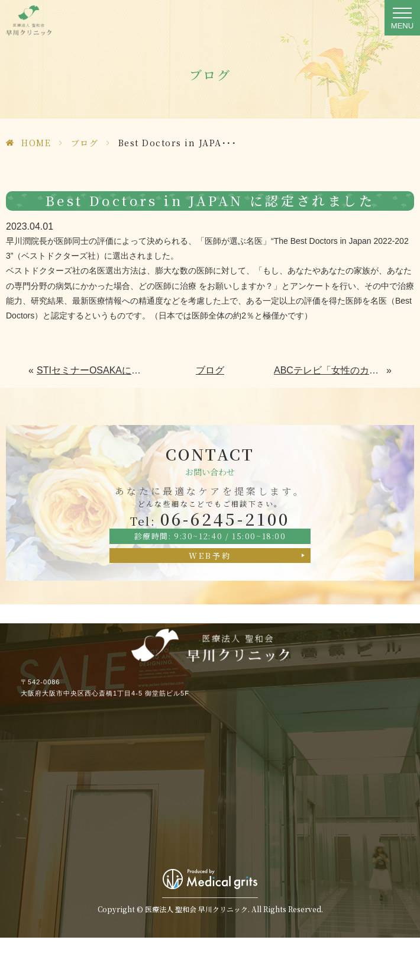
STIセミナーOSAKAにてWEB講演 (91, 370)
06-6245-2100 (210, 518)
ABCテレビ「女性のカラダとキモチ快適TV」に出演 (330, 370)
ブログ (85, 143)
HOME (36, 143)
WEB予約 (210, 555)
